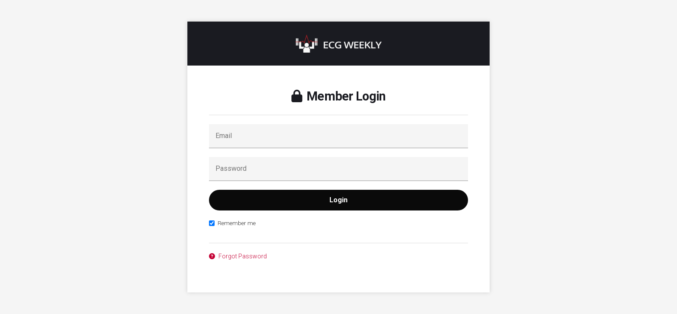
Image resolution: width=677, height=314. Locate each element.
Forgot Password (238, 256)
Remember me (232, 223)
